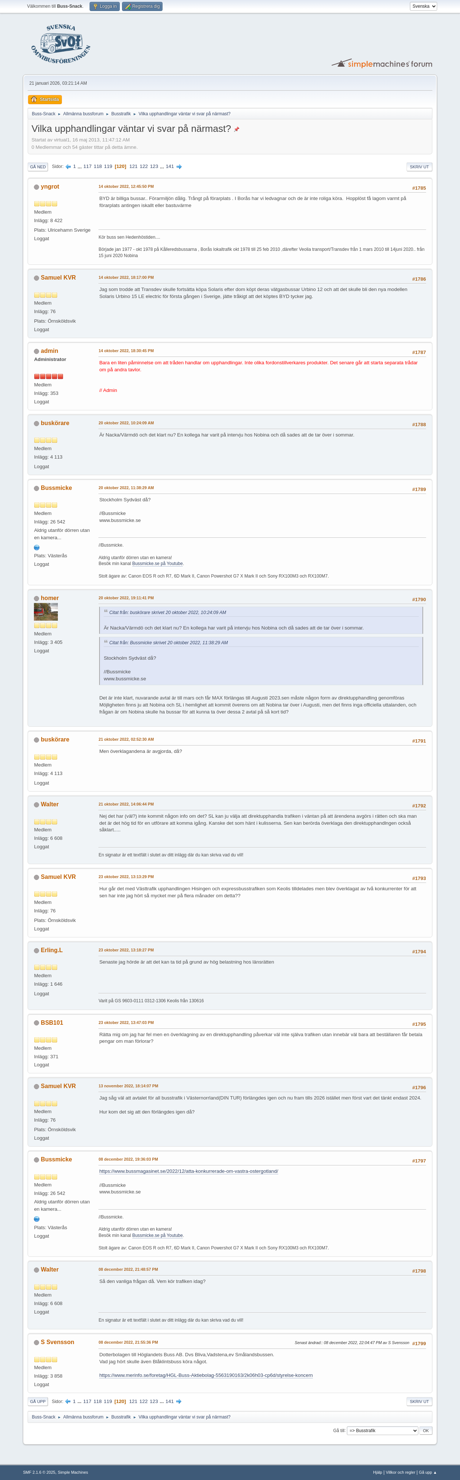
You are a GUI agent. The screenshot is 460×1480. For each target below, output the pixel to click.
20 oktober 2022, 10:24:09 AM (126, 423)
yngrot (50, 186)
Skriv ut (419, 167)
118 (98, 166)
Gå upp (37, 1401)
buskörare (55, 423)
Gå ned (38, 167)
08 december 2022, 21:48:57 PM (128, 1269)
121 (133, 166)
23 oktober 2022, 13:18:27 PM (126, 950)
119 (108, 166)
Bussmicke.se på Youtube (157, 563)
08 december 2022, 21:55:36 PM (128, 1342)
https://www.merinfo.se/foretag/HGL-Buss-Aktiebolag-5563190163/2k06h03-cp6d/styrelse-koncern (206, 1375)
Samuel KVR (58, 277)
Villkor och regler (400, 1472)
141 (170, 166)
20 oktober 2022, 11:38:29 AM (126, 487)
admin (49, 351)
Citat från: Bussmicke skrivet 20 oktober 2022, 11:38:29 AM (168, 642)
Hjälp (377, 1472)
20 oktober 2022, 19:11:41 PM (126, 598)
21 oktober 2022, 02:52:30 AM (126, 739)
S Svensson (57, 1342)
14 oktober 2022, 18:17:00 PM (126, 277)
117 (87, 166)
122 (144, 166)
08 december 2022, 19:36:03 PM (128, 1159)
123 (154, 166)
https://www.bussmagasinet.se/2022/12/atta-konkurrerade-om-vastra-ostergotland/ (188, 1171)
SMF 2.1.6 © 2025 (39, 1472)
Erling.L (52, 950)
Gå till (339, 1430)
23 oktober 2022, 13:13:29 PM (126, 876)
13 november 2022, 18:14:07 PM (128, 1086)
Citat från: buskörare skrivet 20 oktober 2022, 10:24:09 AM (167, 612)
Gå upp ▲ (428, 1472)
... (80, 166)
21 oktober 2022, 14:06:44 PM (126, 804)
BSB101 (52, 1023)
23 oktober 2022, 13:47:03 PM (126, 1022)
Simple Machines (73, 1472)
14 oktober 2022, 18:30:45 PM (126, 350)
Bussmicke (56, 488)
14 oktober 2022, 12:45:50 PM (126, 186)
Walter (50, 804)
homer (50, 598)
